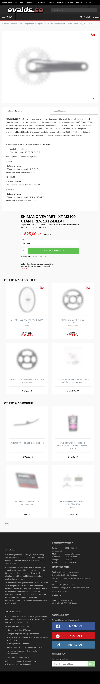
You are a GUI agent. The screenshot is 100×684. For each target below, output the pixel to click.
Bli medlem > (25, 268)
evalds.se (5, 24)
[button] (50, 243)
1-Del (47, 24)
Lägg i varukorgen (53, 251)
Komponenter (29, 24)
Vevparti (39, 24)
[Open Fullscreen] (94, 99)
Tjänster (51, 2)
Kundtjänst (19, 2)
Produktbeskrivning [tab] (14, 111)
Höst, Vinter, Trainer (65, 2)
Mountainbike (16, 24)
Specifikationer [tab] (60, 111)
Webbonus (31, 2)
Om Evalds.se (7, 2)
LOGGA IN (79, 2)
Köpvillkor (25, 657)
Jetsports (41, 2)
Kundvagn (96, 17)
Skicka (91, 664)
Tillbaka (7, 523)
